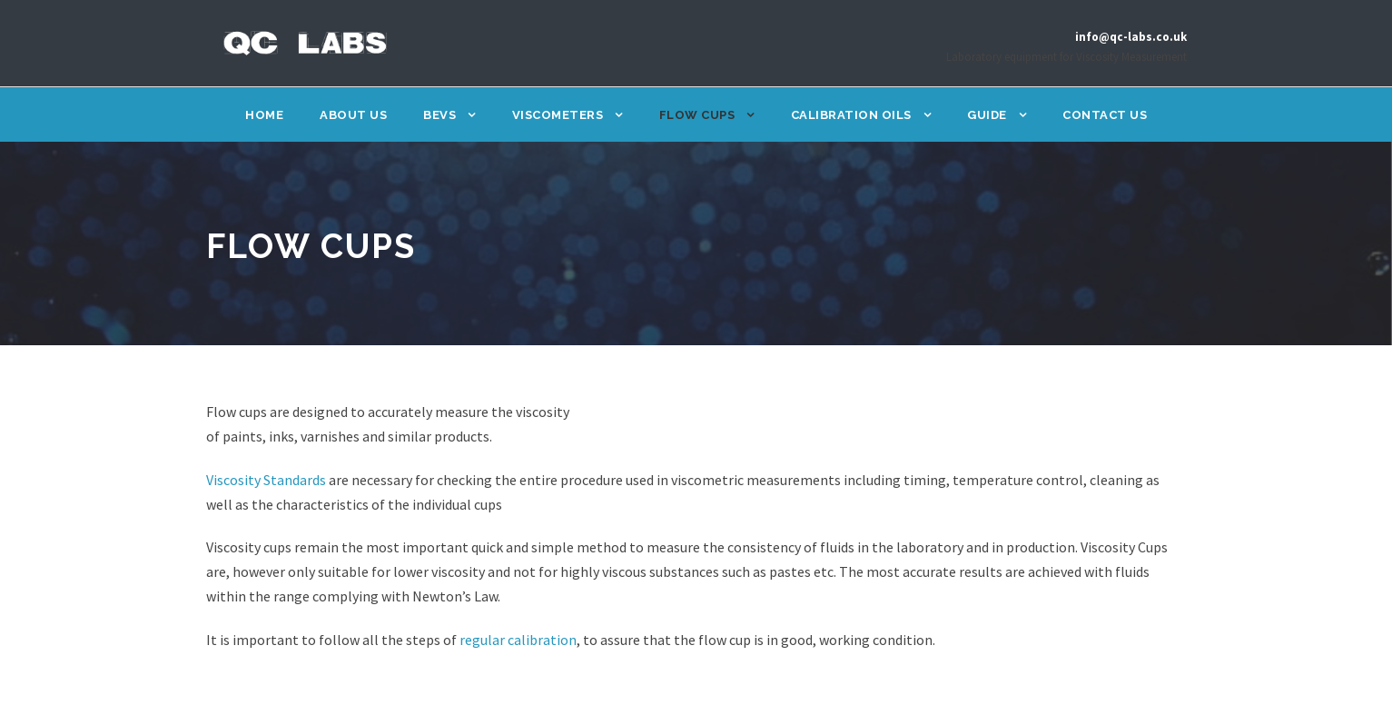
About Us (356, 115)
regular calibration (510, 640)
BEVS (441, 115)
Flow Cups (698, 115)
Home (268, 115)
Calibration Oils (851, 115)
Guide (986, 115)
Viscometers (559, 115)
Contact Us (1101, 115)
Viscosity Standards (272, 480)
